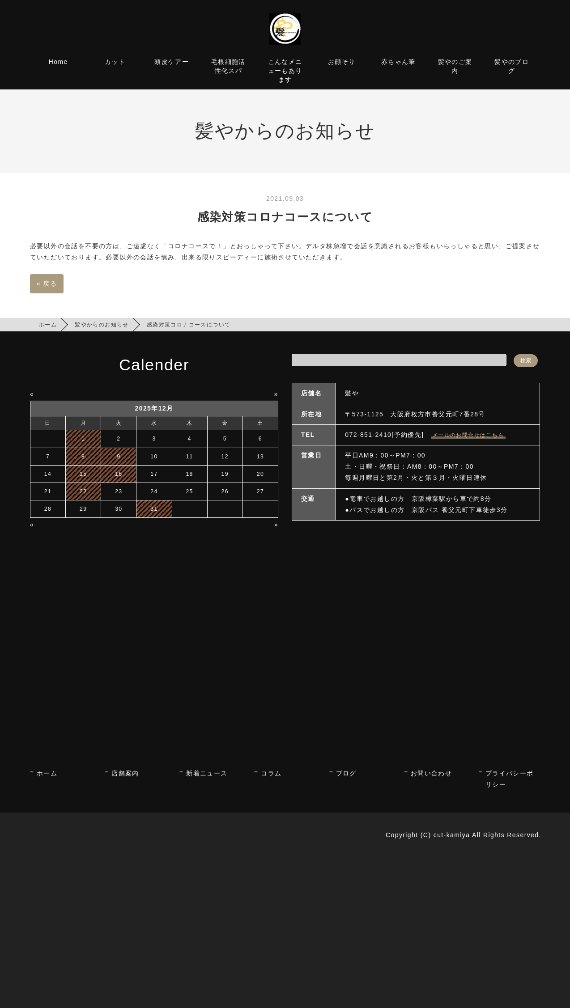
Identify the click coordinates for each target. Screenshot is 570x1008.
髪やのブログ (511, 66)
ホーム (48, 325)
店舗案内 (125, 773)
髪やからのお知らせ (102, 325)
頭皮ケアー (171, 61)
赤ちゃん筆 (398, 61)
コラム (271, 773)
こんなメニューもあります (285, 70)
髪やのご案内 (455, 66)
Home (58, 61)
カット (115, 61)
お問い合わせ (431, 773)
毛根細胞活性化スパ (228, 66)
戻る (47, 283)
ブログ (346, 773)
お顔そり (342, 61)
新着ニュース (206, 773)
